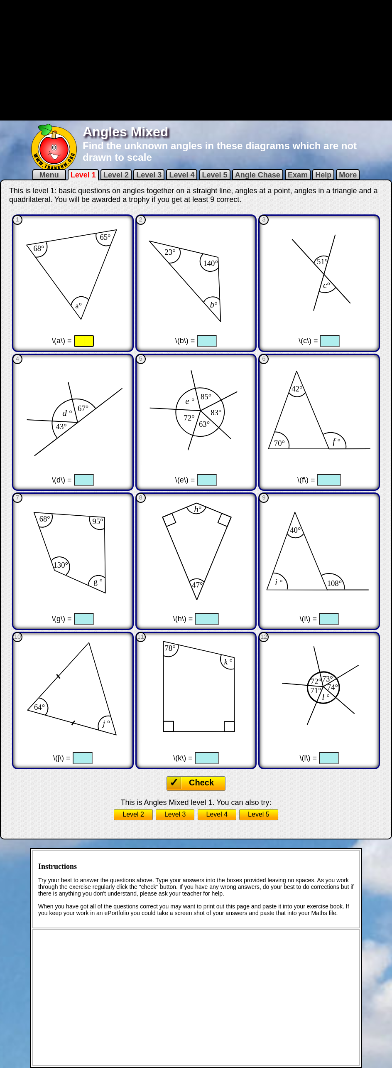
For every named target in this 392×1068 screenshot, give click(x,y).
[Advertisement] (196, 59)
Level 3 (149, 175)
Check (201, 782)
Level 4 (181, 175)
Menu (49, 175)
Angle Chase (257, 175)
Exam (298, 175)
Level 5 (215, 175)
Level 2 (116, 175)
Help (323, 175)
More (348, 175)
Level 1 (83, 175)
